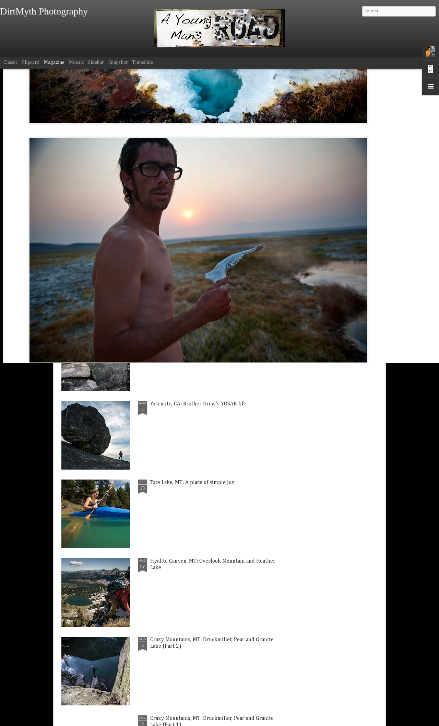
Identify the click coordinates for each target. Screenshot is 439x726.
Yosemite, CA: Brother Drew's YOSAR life (198, 404)
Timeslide (142, 62)
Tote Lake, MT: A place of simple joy (192, 482)
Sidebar (96, 62)
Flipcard (30, 62)
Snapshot (118, 62)
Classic (10, 62)
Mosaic (76, 62)
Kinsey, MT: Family (177, 286)
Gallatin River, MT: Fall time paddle (192, 325)
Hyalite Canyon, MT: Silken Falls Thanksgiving (340, 292)
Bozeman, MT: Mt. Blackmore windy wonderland (94, 292)
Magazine (54, 62)
